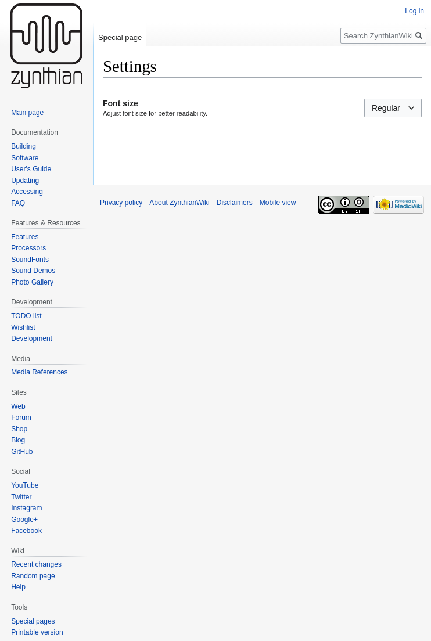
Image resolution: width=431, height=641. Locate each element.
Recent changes (36, 564)
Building (23, 146)
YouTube (24, 485)
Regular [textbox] (386, 108)
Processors (28, 248)
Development (31, 338)
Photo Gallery (32, 282)
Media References (39, 372)
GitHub (22, 452)
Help (18, 587)
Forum (21, 417)
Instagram (26, 508)
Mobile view (278, 203)
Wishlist (23, 327)
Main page (27, 113)
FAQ (18, 203)
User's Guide (31, 169)
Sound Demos (33, 271)
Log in (414, 11)
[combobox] (393, 108)
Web (18, 406)
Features (24, 237)
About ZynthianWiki (179, 203)
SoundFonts (30, 259)
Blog (18, 440)
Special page (120, 37)
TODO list (26, 316)
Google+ (24, 520)
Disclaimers (235, 203)
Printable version (37, 632)
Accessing (27, 192)
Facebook (26, 531)
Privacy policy (121, 203)
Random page (33, 576)
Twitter (21, 497)
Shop (19, 429)
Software (24, 158)
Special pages (33, 621)
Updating (25, 181)
